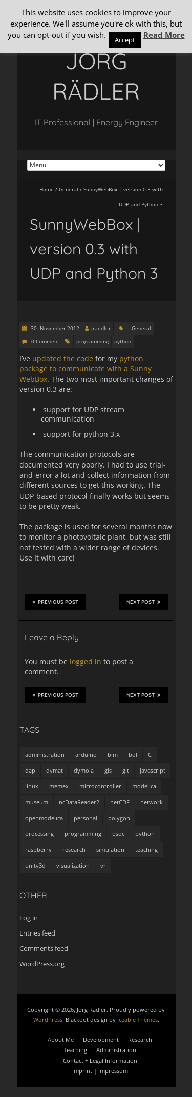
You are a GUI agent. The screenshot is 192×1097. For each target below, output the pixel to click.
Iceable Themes (137, 1019)
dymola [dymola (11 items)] (84, 770)
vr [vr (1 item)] (103, 865)
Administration (116, 1050)
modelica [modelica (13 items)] (144, 786)
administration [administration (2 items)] (45, 754)
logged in (85, 661)
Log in (28, 917)
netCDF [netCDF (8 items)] (120, 802)
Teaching (75, 1050)
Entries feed (37, 933)
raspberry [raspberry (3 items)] (38, 849)
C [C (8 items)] (150, 754)
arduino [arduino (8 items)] (86, 754)
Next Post (143, 602)
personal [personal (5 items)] (85, 818)
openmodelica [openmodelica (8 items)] (44, 818)
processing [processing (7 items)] (39, 833)
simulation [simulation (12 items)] (110, 849)
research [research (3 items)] (74, 849)
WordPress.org (42, 963)
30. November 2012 (54, 328)
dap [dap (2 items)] (30, 770)
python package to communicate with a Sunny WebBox (85, 369)
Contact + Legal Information (100, 1060)
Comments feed (43, 948)
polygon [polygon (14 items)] (119, 818)
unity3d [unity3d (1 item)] (35, 865)
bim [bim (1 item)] (113, 754)
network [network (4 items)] (151, 802)
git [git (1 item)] (125, 770)
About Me (61, 1039)
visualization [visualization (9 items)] (73, 865)
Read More (164, 35)
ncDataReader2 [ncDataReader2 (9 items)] (79, 802)
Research (140, 1039)
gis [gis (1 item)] (108, 770)
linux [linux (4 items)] (31, 786)
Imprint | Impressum (100, 1071)
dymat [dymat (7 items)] (54, 770)
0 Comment (45, 341)
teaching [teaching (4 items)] (146, 849)
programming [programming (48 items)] (83, 833)
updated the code (62, 358)
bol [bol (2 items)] (133, 754)
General (68, 189)
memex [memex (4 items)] (59, 786)
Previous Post (55, 602)
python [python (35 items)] (145, 833)
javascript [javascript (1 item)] (152, 770)
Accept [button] (125, 39)
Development (101, 1039)
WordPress (47, 1019)
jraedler (101, 328)
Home (46, 189)
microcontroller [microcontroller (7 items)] (100, 786)
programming (92, 341)
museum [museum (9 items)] (36, 802)
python (122, 341)
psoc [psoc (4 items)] (118, 833)
